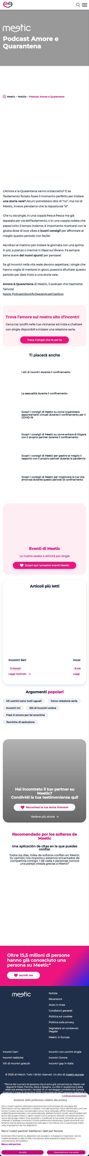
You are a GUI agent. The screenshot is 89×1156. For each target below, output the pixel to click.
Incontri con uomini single (65, 1051)
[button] (84, 5)
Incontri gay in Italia (61, 1063)
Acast (48, 294)
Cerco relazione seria (64, 701)
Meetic (11, 96)
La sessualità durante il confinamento (44, 393)
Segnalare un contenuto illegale (63, 1030)
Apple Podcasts (14, 294)
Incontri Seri (17, 660)
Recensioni (55, 999)
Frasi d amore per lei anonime (25, 715)
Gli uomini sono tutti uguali (24, 701)
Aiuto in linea (57, 1004)
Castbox (57, 294)
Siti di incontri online (42, 708)
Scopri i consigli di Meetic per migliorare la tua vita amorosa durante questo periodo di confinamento (52, 478)
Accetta (22, 1152)
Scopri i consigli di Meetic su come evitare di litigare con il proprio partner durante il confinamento (53, 436)
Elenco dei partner (11, 1144)
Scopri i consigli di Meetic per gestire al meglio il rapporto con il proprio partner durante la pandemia (53, 457)
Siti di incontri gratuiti (16, 1063)
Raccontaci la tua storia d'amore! (44, 807)
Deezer (39, 294)
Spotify (29, 294)
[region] (44, 1124)
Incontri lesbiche (13, 1057)
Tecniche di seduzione (20, 722)
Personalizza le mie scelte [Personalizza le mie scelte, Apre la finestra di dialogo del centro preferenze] (66, 1152)
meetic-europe (75, 1074)
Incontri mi (13, 708)
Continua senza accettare (74, 1096)
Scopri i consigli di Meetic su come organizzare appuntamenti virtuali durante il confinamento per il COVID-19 (53, 415)
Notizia (22, 96)
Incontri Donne (58, 1057)
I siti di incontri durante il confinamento (45, 372)
